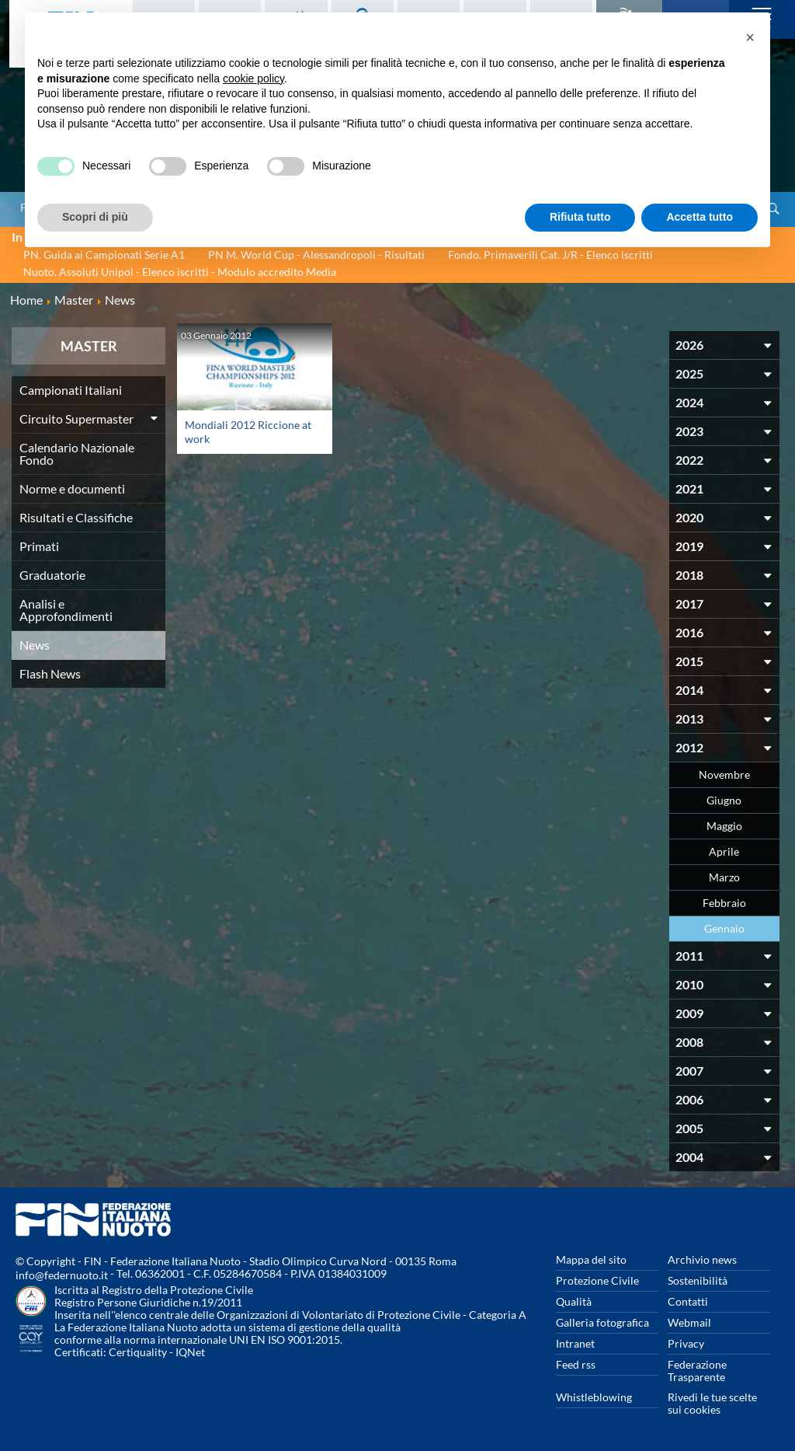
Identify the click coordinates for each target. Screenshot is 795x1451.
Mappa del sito (591, 1259)
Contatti (688, 1301)
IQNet (190, 1352)
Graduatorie (52, 574)
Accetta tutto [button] (699, 217)
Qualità (574, 1301)
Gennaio (724, 928)
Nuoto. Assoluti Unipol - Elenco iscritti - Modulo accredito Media (179, 271)
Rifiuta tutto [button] (580, 217)
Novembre (724, 774)
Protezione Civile (597, 1280)
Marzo (724, 877)
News (34, 644)
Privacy (686, 1343)
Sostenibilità (697, 1280)
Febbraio (724, 902)
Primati (39, 546)
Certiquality (138, 1352)
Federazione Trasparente (697, 1370)
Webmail (689, 1322)
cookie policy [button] (253, 78)
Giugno (723, 800)
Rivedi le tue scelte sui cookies (712, 1403)
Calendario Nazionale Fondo (76, 453)
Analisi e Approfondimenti (66, 609)
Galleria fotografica (602, 1322)
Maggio (724, 825)
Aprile (724, 851)
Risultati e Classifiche (76, 517)
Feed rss (575, 1364)
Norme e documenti (72, 488)
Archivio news (702, 1259)
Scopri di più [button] (95, 217)
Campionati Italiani (70, 389)
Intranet (575, 1343)
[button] (750, 37)
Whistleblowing (594, 1397)
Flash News (50, 673)
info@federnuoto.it (62, 1275)
